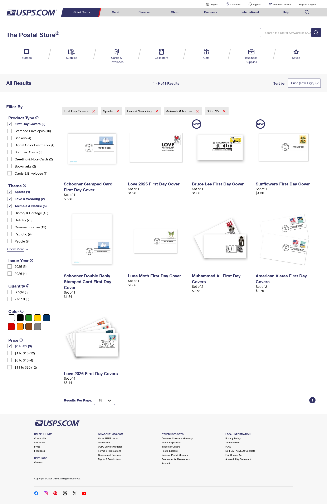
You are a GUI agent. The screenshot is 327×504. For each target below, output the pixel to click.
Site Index (39, 442)
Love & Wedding (139, 111)
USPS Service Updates (110, 446)
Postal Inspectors (171, 442)
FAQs (37, 446)
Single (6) (21, 292)
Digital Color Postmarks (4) (34, 145)
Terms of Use (232, 442)
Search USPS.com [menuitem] (307, 12)
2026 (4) (20, 273)
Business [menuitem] (210, 12)
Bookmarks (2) (25, 166)
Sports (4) (22, 192)
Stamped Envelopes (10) (33, 131)
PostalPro (167, 463)
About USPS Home (108, 438)
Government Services (109, 455)
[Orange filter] (20, 326)
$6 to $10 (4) (24, 360)
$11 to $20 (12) (26, 367)
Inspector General (171, 446)
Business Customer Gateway (177, 438)
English (210, 4)
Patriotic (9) (23, 234)
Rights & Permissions (109, 459)
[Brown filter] (28, 326)
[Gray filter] (37, 326)
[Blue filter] (46, 317)
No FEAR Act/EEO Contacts (240, 450)
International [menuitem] (250, 12)
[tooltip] (37, 117)
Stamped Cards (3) (28, 152)
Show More (15, 249)
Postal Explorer (170, 450)
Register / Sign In (307, 4)
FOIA (228, 446)
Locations (235, 4)
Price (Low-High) (302, 83)
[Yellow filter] (37, 317)
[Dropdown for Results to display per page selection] (104, 400)
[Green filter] (28, 317)
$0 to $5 (213, 111)
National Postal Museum (175, 455)
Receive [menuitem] (144, 12)
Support (257, 4)
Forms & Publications (109, 450)
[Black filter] (20, 317)
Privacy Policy (233, 438)
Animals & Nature (179, 111)
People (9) (22, 241)
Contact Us (40, 438)
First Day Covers (76, 111)
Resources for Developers (176, 459)
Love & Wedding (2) (30, 199)
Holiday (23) (23, 220)
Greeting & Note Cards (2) (34, 159)
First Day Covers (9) (30, 124)
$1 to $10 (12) (25, 353)
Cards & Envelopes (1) (31, 173)
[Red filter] (11, 326)
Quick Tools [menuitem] (81, 12)
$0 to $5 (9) (23, 346)
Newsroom (104, 442)
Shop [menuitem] (175, 12)
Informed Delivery (282, 4)
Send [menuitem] (115, 12)
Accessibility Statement (238, 459)
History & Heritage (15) (31, 213)
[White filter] (11, 317)
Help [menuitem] (286, 12)
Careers (38, 462)
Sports (108, 111)
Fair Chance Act (233, 455)
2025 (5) (20, 266)
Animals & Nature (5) (31, 206)
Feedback (39, 450)
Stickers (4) (23, 138)
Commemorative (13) (30, 227)
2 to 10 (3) (22, 299)
